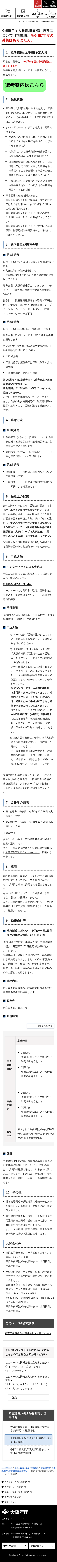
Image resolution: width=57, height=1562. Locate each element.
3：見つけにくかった (20, 1388)
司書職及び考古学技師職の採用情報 (27, 1415)
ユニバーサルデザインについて (18, 1492)
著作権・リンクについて (15, 1487)
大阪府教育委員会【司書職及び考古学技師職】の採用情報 (29, 1429)
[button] (37, 4)
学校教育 (34, 1468)
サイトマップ (10, 1502)
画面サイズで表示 (45, 1026)
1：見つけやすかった (20, 1384)
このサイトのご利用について (17, 1482)
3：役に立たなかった (20, 1371)
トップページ (7, 1468)
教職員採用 (45, 1468)
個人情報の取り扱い (13, 1497)
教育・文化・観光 (22, 1468)
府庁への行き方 (9, 1546)
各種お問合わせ (37, 1546)
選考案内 (32, 573)
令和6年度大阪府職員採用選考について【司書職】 (30, 1440)
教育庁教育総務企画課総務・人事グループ (28, 1333)
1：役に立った (17, 1367)
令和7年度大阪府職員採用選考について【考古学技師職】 (30, 1451)
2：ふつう (34, 1367)
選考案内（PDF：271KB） (17, 584)
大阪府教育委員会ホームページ (22, 852)
